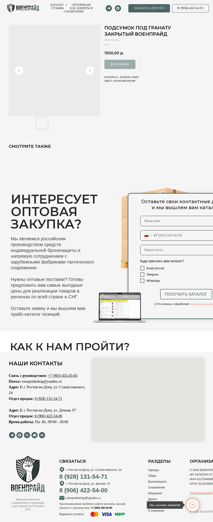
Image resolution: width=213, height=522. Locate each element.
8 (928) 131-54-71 (48, 399)
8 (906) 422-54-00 (48, 416)
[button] (149, 8)
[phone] (27, 435)
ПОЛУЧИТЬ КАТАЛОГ (186, 294)
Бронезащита (157, 481)
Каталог (57, 4)
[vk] (42, 435)
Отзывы (57, 8)
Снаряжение (156, 487)
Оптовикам (81, 4)
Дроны (152, 499)
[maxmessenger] (118, 8)
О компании (74, 11)
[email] (34, 435)
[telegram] (109, 8)
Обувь (152, 475)
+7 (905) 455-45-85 (62, 376)
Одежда (153, 470)
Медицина (155, 493)
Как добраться (81, 8)
